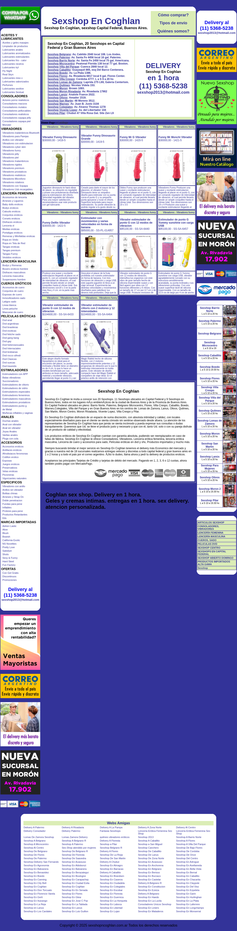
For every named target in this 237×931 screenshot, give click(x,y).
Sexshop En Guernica (112, 897)
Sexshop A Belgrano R (74, 840)
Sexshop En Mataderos (150, 911)
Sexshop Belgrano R (111, 847)
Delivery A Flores (109, 851)
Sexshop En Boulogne (74, 876)
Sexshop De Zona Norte (151, 858)
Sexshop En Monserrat (188, 911)
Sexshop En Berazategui (75, 872)
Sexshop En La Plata (187, 900)
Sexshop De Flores (34, 854)
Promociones (9, 580)
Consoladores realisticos (15, 114)
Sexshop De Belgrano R (75, 851)
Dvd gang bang (10, 337)
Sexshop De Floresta (73, 854)
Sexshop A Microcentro (36, 844)
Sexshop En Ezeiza (148, 890)
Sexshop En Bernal (186, 872)
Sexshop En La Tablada (74, 904)
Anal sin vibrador (11, 428)
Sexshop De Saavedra (74, 858)
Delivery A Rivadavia (73, 827)
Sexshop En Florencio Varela (39, 893)
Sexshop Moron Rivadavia (64, 91)
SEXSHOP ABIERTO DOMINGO (215, 558)
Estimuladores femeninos (16, 395)
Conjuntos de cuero (12, 291)
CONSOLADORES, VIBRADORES (208, 527)
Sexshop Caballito (59, 69)
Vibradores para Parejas (15, 136)
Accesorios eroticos (12, 446)
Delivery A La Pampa (111, 827)
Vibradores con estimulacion (17, 143)
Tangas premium (11, 250)
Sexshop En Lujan (110, 911)
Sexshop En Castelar (149, 879)
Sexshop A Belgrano (35, 840)
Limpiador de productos (15, 46)
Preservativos (9, 467)
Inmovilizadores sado (13, 298)
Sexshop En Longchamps (190, 907)
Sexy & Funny (9, 558)
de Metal (7, 409)
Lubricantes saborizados (15, 81)
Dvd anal (7, 320)
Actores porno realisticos (15, 100)
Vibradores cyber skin (14, 147)
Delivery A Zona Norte (150, 827)
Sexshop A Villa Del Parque (191, 844)
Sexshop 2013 (145, 837)
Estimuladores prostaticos (16, 402)
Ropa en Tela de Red (13, 243)
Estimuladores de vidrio (15, 388)
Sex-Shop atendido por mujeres (79, 847)
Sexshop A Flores (185, 840)
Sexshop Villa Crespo (61, 79)
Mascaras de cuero (12, 312)
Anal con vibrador (11, 424)
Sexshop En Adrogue (187, 862)
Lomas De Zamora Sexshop (39, 837)
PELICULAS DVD (207, 544)
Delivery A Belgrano (148, 893)
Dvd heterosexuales (13, 345)
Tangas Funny (10, 254)
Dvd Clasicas (9, 359)
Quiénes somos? (173, 31)
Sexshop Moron (57, 88)
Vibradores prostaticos (14, 171)
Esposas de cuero (12, 294)
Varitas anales (10, 435)
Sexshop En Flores (72, 893)
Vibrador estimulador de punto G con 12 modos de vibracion (136, 222)
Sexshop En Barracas (111, 869)
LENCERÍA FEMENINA (210, 532)
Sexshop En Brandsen (112, 876)
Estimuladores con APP (15, 374)
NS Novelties (9, 543)
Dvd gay (6, 341)
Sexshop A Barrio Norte (188, 837)
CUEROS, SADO (207, 540)
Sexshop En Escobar (111, 890)
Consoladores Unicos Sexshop (154, 904)
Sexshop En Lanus (72, 907)
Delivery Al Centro (186, 827)
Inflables (6, 507)
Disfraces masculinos (13, 272)
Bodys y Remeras (12, 265)
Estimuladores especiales (16, 391)
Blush (5, 533)
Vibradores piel (10, 157)
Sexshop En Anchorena (150, 865)
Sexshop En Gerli (33, 897)
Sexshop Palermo (59, 57)
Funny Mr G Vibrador (133, 137)
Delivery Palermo (71, 831)
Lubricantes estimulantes (15, 56)
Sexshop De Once (186, 854)
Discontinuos (9, 576)
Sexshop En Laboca (111, 904)
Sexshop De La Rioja (111, 854)
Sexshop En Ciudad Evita (75, 883)
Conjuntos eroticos (12, 215)
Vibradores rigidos (12, 164)
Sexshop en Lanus (34, 907)
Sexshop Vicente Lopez (62, 110)
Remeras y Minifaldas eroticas (18, 236)
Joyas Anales (9, 431)
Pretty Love (8, 547)
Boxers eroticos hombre (15, 269)
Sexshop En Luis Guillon (75, 911)
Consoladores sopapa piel (16, 121)
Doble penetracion (12, 500)
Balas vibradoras (11, 377)
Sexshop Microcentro (61, 63)
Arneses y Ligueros (12, 201)
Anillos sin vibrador (12, 489)
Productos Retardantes (14, 514)
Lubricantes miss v (12, 78)
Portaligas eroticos (12, 232)
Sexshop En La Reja (35, 904)
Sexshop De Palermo (35, 858)
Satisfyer (7, 550)
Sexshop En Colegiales (112, 886)
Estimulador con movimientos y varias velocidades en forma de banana (96, 223)
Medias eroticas (10, 229)
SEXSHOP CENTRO (209, 547)
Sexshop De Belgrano (35, 851)
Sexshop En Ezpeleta (187, 890)
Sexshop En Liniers (148, 907)
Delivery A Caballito (110, 872)
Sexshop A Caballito (149, 840)
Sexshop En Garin (186, 893)
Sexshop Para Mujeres (209, 467)
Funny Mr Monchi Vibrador (175, 137)
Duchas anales (10, 421)
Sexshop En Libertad (111, 907)
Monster (6, 125)
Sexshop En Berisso (149, 872)
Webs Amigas (118, 823)
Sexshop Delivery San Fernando (41, 862)
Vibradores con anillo (13, 486)
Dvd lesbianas (10, 352)
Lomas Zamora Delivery (75, 837)
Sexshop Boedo (58, 72)
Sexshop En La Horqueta (113, 900)
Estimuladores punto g (14, 406)
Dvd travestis (9, 366)
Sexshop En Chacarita (188, 879)
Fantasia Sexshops (110, 831)
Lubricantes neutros (13, 64)
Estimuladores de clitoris (15, 384)
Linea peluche (10, 308)
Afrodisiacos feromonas (15, 453)
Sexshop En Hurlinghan (189, 897)
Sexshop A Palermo (72, 844)
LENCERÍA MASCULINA (211, 536)
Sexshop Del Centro (187, 858)
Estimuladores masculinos (16, 398)
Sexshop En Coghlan (96, 21)
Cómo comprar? (173, 15)
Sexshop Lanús (57, 94)
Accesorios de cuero (13, 287)
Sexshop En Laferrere (188, 904)
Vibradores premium (13, 168)
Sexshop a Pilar (108, 844)
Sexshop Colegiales (60, 106)
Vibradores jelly (10, 154)
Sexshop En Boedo (34, 876)
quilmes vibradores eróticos (115, 837)
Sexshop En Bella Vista (188, 869)
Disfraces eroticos (12, 222)
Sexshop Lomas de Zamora (65, 82)
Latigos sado (9, 301)
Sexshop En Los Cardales (38, 911)
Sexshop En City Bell (35, 883)
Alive (5, 529)
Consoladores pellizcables (16, 110)
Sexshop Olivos (57, 97)
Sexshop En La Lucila (149, 900)
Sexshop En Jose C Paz (75, 900)
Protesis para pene (12, 511)
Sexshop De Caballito (149, 851)
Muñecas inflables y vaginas (17, 413)
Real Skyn (7, 74)
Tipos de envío (173, 23)
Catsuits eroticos (11, 211)
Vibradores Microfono (13, 178)
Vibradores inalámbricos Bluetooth (20, 132)
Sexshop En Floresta (111, 893)
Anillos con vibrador (13, 140)
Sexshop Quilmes (59, 85)
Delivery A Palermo (34, 827)
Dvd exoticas (9, 330)
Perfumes (7, 85)
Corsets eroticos (11, 218)
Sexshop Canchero (148, 847)
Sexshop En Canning (35, 879)
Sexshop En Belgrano (149, 869)
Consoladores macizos (14, 103)
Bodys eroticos (10, 208)
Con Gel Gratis (10, 573)
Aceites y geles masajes (15, 42)
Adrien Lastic (9, 526)
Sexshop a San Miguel (150, 844)
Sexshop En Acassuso (74, 862)
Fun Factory (8, 565)
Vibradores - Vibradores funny (62, 127)
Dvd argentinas (10, 323)
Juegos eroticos (10, 464)
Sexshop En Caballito (187, 876)
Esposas (7, 460)
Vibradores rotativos (13, 182)
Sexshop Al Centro (34, 847)
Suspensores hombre (14, 279)
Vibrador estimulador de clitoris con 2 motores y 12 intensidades (98, 308)
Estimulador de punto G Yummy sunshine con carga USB (176, 222)
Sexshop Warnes (58, 103)
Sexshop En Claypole (187, 883)
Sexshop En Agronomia (36, 865)
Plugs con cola (10, 438)
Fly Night (7, 71)
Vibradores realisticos (14, 175)
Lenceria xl (8, 225)
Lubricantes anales (12, 49)
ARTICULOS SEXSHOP (211, 522)
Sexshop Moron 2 (210, 488)
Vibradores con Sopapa (15, 185)
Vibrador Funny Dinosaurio (59, 137)
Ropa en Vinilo (10, 239)
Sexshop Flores (57, 76)
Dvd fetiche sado (11, 334)
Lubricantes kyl (10, 67)
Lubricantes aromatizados (16, 53)
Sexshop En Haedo (148, 897)
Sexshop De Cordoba (187, 851)
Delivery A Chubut (109, 862)
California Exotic (11, 540)
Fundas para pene (12, 504)
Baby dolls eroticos (12, 204)
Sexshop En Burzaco (149, 876)
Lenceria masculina (12, 276)
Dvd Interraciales (11, 348)
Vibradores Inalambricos (15, 161)
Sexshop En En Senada (75, 890)
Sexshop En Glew (71, 897)
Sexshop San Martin (60, 100)
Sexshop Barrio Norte (61, 60)
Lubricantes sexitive (13, 88)
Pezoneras (8, 474)
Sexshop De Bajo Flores (189, 847)
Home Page (48, 122)
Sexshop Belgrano (59, 54)
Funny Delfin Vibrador (56, 222)
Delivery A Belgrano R (150, 883)
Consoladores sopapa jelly (16, 117)
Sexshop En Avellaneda (189, 865)
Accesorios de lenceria (14, 197)
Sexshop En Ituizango (35, 900)
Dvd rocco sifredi (11, 355)
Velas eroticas (9, 471)
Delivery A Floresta (110, 840)
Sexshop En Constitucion (151, 886)
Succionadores (10, 381)
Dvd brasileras (10, 327)
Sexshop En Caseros (111, 879)
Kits (4, 518)
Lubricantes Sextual (13, 92)
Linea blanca (9, 305)
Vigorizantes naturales (14, 478)
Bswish (6, 536)
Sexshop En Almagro (111, 865)
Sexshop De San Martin (113, 858)
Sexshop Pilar (56, 113)
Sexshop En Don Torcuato (38, 890)
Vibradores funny (11, 150)
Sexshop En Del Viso (187, 886)
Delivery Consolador (35, 831)
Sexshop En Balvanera (36, 869)
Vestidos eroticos (11, 257)
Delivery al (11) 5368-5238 (20, 592)
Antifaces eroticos (12, 450)
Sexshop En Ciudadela (112, 883)
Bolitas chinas (9, 493)
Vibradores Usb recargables (17, 189)
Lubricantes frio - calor (14, 60)
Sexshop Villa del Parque (63, 66)
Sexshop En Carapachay (75, 879)
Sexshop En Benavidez (36, 872)
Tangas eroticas (10, 246)
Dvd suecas (8, 362)
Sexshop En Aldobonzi (74, 865)
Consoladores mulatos (14, 107)
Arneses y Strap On (13, 497)
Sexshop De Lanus (148, 854)
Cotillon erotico (10, 457)
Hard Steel (8, 561)
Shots (5, 554)
